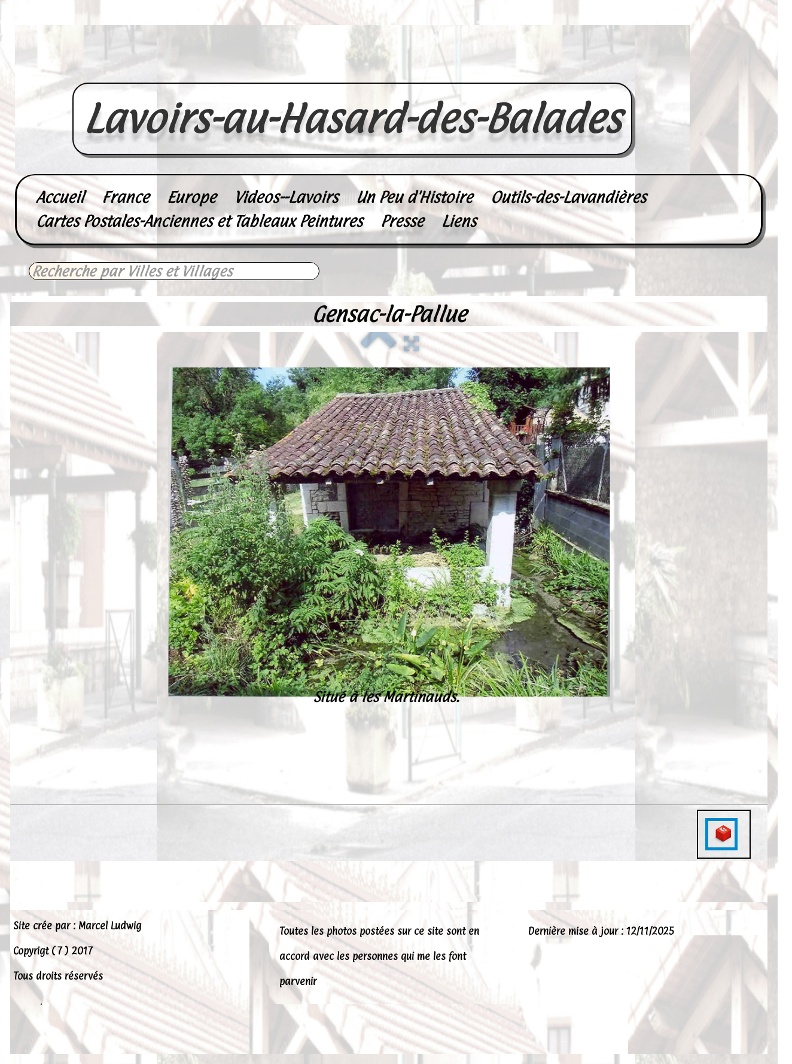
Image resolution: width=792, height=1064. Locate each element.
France (125, 197)
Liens (458, 221)
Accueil (60, 197)
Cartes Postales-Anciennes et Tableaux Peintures (199, 221)
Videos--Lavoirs (286, 197)
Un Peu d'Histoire (414, 197)
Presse (402, 221)
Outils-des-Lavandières (568, 197)
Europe (191, 197)
